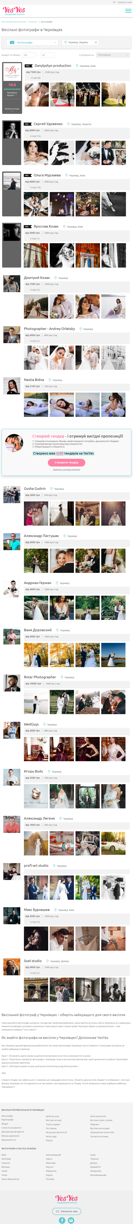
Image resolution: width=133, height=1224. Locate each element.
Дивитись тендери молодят (66, 462)
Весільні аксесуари (99, 1109)
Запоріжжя (95, 1151)
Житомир (6, 1139)
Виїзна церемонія (10, 1116)
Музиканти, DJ (9, 1120)
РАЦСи (49, 1121)
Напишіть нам (124, 2)
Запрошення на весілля (102, 1113)
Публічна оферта (67, 1208)
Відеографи (7, 1100)
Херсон (49, 1147)
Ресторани (51, 1109)
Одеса (49, 1139)
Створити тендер (66, 455)
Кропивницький (98, 1155)
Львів (4, 1151)
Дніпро (93, 1143)
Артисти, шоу (52, 1097)
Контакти (82, 1208)
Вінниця (6, 1147)
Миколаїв (51, 1143)
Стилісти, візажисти (11, 1108)
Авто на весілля (98, 1097)
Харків (49, 1155)
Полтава (50, 1160)
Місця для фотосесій (56, 1113)
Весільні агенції (54, 1101)
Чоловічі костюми (99, 1117)
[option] (39, 96)
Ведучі (5, 1104)
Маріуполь (51, 1151)
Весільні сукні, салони (101, 1101)
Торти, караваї (53, 1105)
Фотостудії (51, 1117)
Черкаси (94, 1139)
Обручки (94, 1105)
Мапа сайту (51, 1208)
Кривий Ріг (95, 1147)
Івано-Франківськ (10, 1160)
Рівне (4, 1155)
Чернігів (6, 1143)
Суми (92, 1135)
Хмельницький (53, 1135)
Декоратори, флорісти (13, 1112)
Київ (4, 1135)
